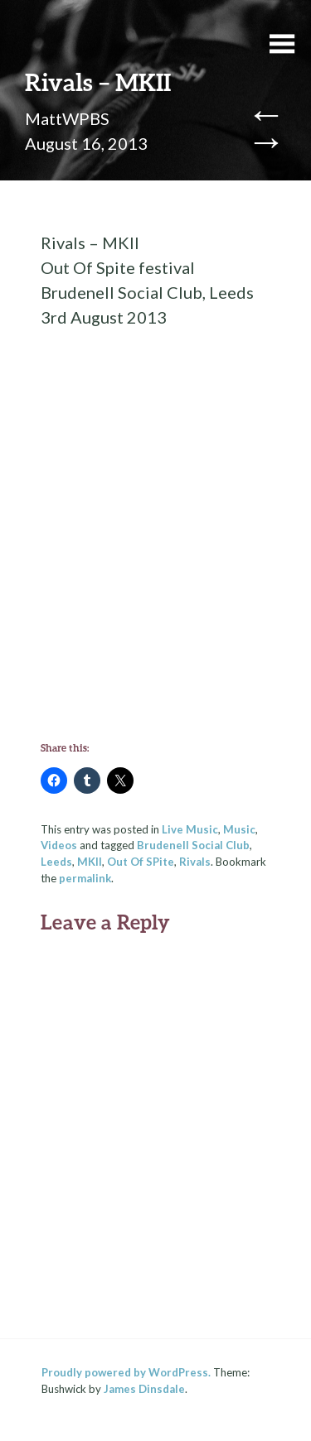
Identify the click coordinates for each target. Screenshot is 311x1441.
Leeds (56, 861)
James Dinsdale (144, 1388)
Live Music (190, 829)
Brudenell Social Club (193, 845)
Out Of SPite (140, 861)
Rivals (195, 861)
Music (239, 829)
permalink (85, 878)
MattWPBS (67, 118)
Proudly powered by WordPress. (126, 1372)
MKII (89, 861)
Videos (59, 845)
